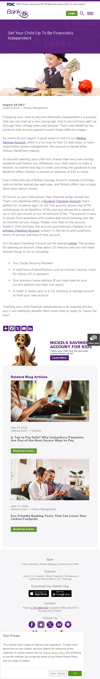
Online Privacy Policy (54, 652)
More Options (58, 673)
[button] (94, 339)
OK (75, 673)
